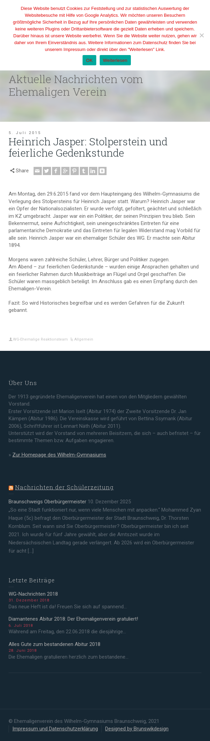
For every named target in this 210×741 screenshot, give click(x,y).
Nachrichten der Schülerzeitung (64, 487)
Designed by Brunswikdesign (137, 729)
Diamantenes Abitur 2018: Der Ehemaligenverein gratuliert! (73, 619)
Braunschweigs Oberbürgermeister (47, 502)
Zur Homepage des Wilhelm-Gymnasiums (59, 455)
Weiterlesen (115, 60)
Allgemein (83, 339)
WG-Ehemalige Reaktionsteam (40, 339)
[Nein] (201, 35)
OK (89, 60)
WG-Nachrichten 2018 (33, 594)
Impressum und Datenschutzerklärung (55, 729)
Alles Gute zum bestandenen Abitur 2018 (54, 644)
